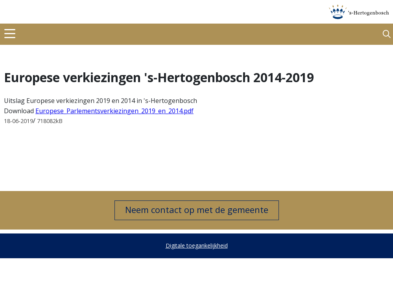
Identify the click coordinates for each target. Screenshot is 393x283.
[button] (386, 34)
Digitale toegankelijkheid (197, 245)
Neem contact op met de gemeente (196, 209)
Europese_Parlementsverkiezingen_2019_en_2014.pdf (114, 111)
